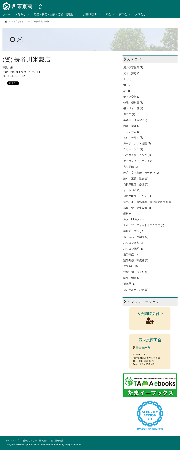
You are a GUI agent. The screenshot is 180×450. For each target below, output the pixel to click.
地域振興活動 (89, 14)
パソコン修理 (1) (133, 248)
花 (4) (126, 91)
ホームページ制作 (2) (135, 237)
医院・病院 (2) (131, 278)
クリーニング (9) (133, 149)
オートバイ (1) (131, 190)
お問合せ (140, 14)
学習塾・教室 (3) (133, 231)
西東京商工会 (22, 6)
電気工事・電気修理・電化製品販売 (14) (147, 202)
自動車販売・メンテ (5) (137, 196)
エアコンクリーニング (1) (138, 161)
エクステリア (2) (133, 137)
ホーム (6, 14)
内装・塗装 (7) (131, 125)
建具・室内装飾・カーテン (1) (141, 172)
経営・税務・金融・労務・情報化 (53, 14)
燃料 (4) (128, 213)
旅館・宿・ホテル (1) (135, 272)
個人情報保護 (57, 440)
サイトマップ (12, 440)
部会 (108, 14)
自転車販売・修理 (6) (135, 184)
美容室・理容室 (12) (135, 120)
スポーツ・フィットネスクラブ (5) (143, 225)
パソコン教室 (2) (133, 242)
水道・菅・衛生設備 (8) (137, 207)
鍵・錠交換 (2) (131, 96)
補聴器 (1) (129, 283)
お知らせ (20, 14)
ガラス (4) (129, 114)
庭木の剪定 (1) (131, 73)
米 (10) (127, 79)
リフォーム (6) (131, 131)
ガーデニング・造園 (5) (137, 143)
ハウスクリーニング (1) (137, 155)
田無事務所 (141, 347)
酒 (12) (127, 85)
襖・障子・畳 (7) (133, 108)
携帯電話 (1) (130, 254)
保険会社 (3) (130, 266)
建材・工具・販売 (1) (135, 178)
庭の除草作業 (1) (133, 67)
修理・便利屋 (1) (133, 102)
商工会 (123, 14)
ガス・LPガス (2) (133, 219)
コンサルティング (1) (135, 289)
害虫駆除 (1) (130, 166)
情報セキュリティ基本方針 (34, 440)
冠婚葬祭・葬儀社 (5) (135, 260)
